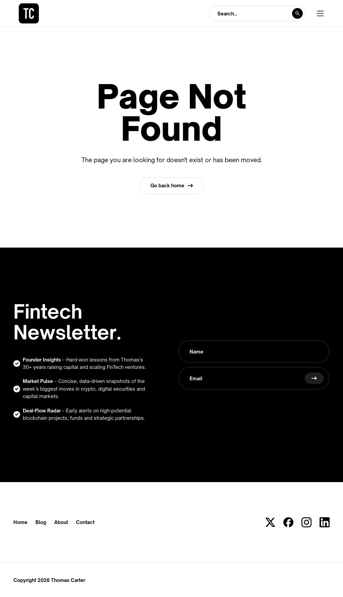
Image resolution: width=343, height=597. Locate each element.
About (61, 522)
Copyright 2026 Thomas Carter (49, 580)
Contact (85, 522)
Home (20, 522)
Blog (41, 522)
